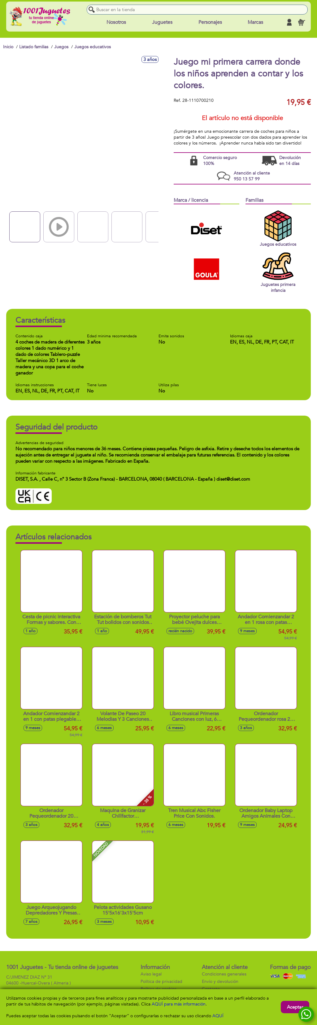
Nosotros (116, 22)
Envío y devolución (220, 981)
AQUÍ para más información (179, 1004)
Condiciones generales (224, 974)
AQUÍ (218, 1016)
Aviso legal (151, 974)
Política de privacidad (161, 981)
